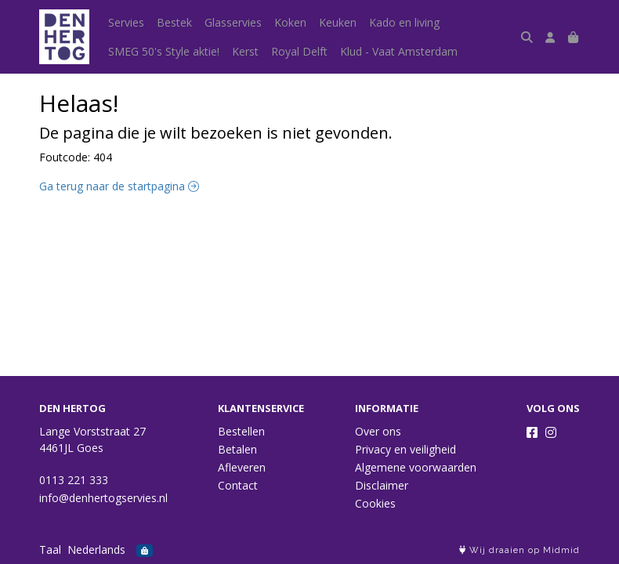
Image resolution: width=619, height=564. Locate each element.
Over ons (378, 431)
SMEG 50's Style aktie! (163, 51)
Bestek (174, 22)
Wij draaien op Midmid (519, 550)
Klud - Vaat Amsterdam (399, 51)
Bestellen (241, 431)
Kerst (245, 51)
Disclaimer (381, 485)
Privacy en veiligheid (405, 449)
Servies (126, 22)
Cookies (375, 503)
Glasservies (233, 22)
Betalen (237, 449)
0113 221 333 (73, 479)
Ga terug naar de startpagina (119, 186)
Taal (50, 549)
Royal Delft (299, 51)
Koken (290, 22)
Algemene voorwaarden (415, 467)
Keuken (338, 22)
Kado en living (404, 22)
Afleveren (242, 467)
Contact (238, 485)
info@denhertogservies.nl (103, 497)
